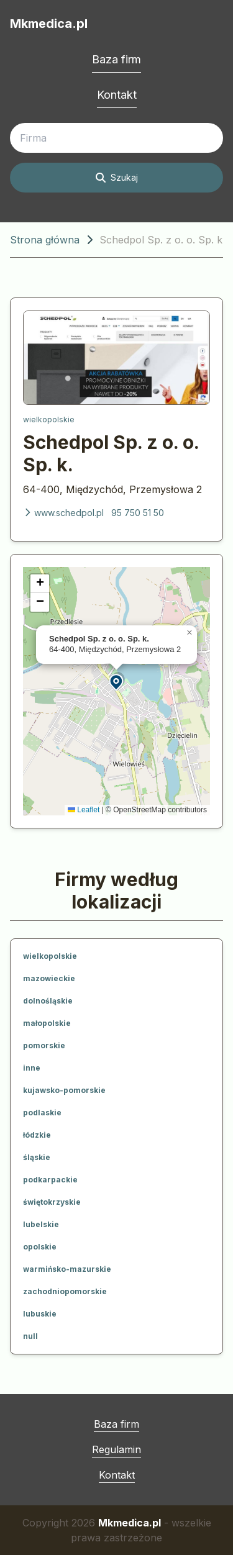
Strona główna (45, 239)
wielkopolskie (49, 419)
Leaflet (83, 809)
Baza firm (116, 59)
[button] (117, 681)
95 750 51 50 (137, 512)
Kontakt (117, 94)
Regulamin (116, 1449)
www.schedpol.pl (63, 512)
